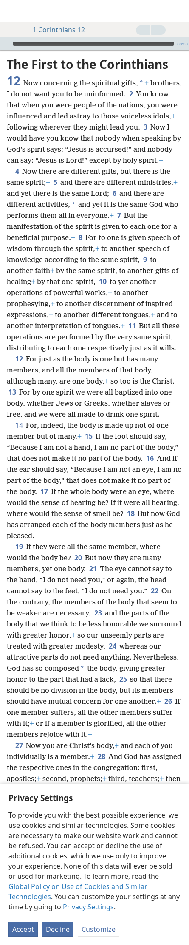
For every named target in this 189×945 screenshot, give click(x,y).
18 (130, 513)
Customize (99, 929)
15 (88, 436)
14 (19, 425)
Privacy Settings (88, 906)
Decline (58, 929)
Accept (23, 929)
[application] (94, 43)
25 (123, 679)
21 (92, 568)
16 (149, 458)
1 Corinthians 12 (54, 29)
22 (154, 590)
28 (101, 756)
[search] (178, 11)
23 (98, 613)
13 (12, 392)
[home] (13, 11)
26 (168, 701)
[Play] (5, 43)
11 (132, 325)
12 (19, 359)
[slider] (93, 44)
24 (112, 646)
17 (44, 491)
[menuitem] (13, 11)
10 (102, 281)
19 (19, 546)
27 (19, 745)
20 (78, 557)
